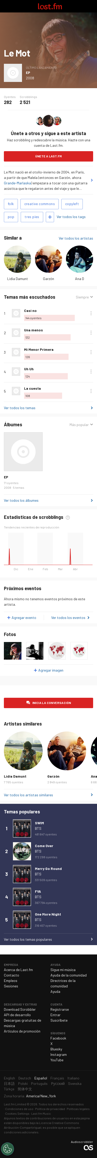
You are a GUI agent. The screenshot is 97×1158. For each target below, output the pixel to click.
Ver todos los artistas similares (28, 795)
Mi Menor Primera (39, 349)
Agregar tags (50, 217)
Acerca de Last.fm (18, 969)
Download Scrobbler (20, 1009)
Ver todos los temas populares (28, 939)
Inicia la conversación (51, 702)
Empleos (10, 980)
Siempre (82, 297)
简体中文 (25, 1089)
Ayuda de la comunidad (68, 975)
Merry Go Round (48, 868)
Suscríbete (59, 1020)
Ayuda (55, 991)
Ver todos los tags (71, 216)
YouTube (56, 1060)
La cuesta (32, 388)
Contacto (11, 975)
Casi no (30, 310)
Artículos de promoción (22, 1031)
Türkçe (9, 1089)
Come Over (44, 845)
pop (11, 216)
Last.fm (50, 6)
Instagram (58, 1054)
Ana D (79, 278)
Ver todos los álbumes (21, 500)
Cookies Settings (17, 1113)
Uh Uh (29, 369)
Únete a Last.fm (48, 156)
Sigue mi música (63, 969)
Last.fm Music (41, 1113)
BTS (38, 828)
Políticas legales (78, 1109)
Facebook (58, 1038)
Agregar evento (24, 617)
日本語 (9, 1083)
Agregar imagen (50, 670)
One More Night (48, 914)
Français (57, 1078)
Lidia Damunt (17, 278)
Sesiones (11, 986)
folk (11, 203)
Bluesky (56, 1049)
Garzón (48, 278)
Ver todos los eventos (68, 617)
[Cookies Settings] (7, 1148)
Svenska (74, 1083)
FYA (38, 891)
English (9, 1078)
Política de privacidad (50, 1109)
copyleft (72, 203)
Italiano (73, 1078)
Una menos (33, 330)
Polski (23, 1083)
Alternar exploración (6, 6)
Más (91, 313)
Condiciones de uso (19, 1109)
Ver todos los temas (19, 408)
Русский (58, 1083)
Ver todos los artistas (76, 238)
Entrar (55, 1015)
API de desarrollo (17, 1015)
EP (28, 72)
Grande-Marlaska (17, 183)
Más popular (79, 424)
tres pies (32, 216)
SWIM (39, 823)
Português (39, 1083)
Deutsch (24, 1078)
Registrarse (59, 1009)
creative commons (39, 203)
